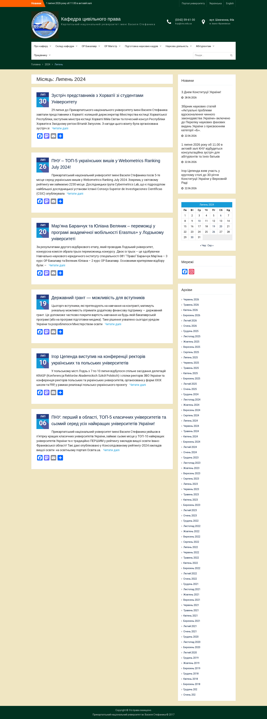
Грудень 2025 (191, 331)
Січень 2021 (190, 631)
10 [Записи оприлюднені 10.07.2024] (199, 221)
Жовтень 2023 (191, 468)
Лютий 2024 (190, 447)
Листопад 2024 (191, 399)
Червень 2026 (191, 299)
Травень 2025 (191, 368)
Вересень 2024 (191, 410)
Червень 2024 (191, 426)
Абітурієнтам (203, 46)
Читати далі (60, 128)
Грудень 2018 (191, 673)
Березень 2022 (191, 568)
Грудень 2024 (191, 394)
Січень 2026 (190, 325)
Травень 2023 (191, 494)
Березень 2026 (191, 315)
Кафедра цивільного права (91, 19)
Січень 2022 (190, 578)
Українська (215, 3)
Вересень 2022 (191, 536)
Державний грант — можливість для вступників (98, 297)
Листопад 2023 (191, 462)
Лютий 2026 (190, 320)
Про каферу (41, 46)
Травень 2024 (191, 431)
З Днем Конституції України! (201, 92)
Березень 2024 (191, 441)
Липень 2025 (190, 357)
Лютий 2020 (190, 652)
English (230, 3)
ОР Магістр (110, 46)
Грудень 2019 (191, 657)
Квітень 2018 (190, 679)
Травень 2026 (191, 304)
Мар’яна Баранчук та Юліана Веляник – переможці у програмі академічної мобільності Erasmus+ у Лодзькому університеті (107, 232)
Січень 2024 (190, 452)
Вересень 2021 (191, 599)
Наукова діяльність (177, 46)
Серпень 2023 (191, 478)
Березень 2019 (191, 668)
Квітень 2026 (190, 310)
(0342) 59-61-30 (185, 19)
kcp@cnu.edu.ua (183, 23)
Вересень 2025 (191, 347)
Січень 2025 (190, 389)
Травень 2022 (191, 557)
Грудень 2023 (191, 457)
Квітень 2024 (190, 436)
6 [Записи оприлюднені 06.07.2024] (221, 215)
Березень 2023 (191, 505)
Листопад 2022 (191, 526)
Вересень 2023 (191, 473)
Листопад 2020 (191, 642)
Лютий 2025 (190, 383)
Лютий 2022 (190, 573)
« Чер (203, 245)
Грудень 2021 (191, 584)
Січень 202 (189, 694)
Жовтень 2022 (191, 531)
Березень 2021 (191, 621)
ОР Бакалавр (89, 46)
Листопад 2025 (191, 336)
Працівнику (40, 55)
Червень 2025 (191, 362)
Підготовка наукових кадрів (141, 46)
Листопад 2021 (191, 589)
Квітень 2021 (190, 615)
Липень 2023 (190, 484)
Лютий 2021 (190, 626)
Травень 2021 (191, 610)
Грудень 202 (190, 689)
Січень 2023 (190, 515)
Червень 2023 (191, 489)
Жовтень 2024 (191, 405)
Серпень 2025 (191, 352)
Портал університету (193, 3)
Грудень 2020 (191, 636)
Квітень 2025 (190, 373)
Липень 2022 (190, 547)
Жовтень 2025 (191, 341)
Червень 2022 (191, 552)
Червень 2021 (191, 605)
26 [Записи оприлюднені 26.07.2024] (213, 231)
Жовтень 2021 (191, 594)
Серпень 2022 (191, 542)
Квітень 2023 (190, 499)
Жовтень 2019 (191, 663)
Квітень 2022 (190, 563)
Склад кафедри (65, 46)
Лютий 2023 (190, 510)
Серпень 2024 (191, 415)
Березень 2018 (191, 684)
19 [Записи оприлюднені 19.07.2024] (213, 226)
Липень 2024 (190, 420)
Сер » (211, 245)
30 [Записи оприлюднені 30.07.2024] (192, 237)
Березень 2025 (191, 378)
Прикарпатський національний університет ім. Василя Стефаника (129, 714)
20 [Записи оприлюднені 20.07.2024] (220, 226)
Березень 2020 (191, 647)
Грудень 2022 (191, 520)
